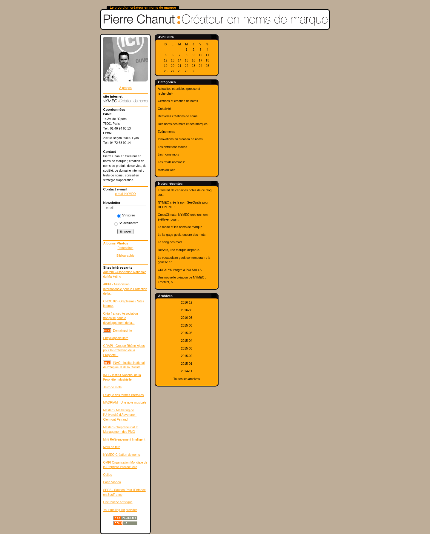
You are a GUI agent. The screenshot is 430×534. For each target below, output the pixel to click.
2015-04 (186, 340)
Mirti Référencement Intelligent (124, 439)
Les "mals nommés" (171, 162)
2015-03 (186, 348)
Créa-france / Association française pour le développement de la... (120, 318)
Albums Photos (115, 243)
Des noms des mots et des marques (182, 124)
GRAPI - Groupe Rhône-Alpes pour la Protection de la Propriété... (124, 350)
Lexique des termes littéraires (123, 395)
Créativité (164, 108)
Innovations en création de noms (180, 139)
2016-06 (186, 310)
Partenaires (125, 248)
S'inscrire (126, 215)
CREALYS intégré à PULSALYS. (180, 270)
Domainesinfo (122, 330)
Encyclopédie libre (115, 338)
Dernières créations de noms (177, 116)
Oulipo (107, 474)
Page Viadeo (112, 482)
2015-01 (186, 363)
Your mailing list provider (120, 510)
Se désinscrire (126, 223)
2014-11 (186, 371)
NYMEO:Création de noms (121, 454)
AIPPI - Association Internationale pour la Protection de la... (125, 289)
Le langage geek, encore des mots (181, 234)
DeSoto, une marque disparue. (179, 250)
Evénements (166, 131)
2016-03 (186, 317)
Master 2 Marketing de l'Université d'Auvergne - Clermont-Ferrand (119, 415)
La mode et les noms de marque (180, 227)
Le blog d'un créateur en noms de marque (143, 7)
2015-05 (186, 333)
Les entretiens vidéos (172, 147)
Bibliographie (125, 255)
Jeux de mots (112, 387)
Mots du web (166, 170)
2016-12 (186, 302)
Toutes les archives (186, 379)
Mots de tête (111, 447)
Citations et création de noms (178, 101)
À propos (125, 88)
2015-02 (186, 356)
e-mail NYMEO (125, 194)
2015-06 (186, 325)
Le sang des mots (170, 242)
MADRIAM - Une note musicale (124, 402)
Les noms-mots (168, 154)
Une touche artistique (117, 502)
